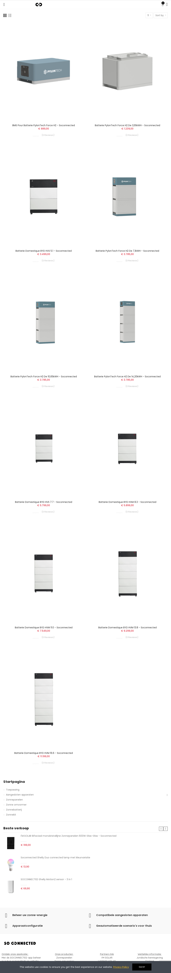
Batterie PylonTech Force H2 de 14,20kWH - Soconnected (127, 376)
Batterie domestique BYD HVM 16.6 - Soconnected (43, 753)
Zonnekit (11, 814)
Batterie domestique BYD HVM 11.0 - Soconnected (43, 627)
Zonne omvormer (16, 804)
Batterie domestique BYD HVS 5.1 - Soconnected (44, 250)
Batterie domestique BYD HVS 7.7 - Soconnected (43, 502)
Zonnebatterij (14, 809)
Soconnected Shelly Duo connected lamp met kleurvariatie (55, 857)
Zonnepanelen (14, 799)
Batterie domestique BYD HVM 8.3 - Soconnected (127, 502)
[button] (161, 829)
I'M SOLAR (107, 957)
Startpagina (14, 782)
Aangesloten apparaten (20, 794)
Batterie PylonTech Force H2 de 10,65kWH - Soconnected (44, 376)
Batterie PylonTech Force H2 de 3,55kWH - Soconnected (127, 125)
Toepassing (12, 789)
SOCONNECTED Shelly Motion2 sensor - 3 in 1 (46, 879)
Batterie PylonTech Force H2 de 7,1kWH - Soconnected (127, 250)
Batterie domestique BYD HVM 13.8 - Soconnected (127, 627)
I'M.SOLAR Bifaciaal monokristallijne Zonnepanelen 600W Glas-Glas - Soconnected (68, 836)
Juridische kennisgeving (149, 957)
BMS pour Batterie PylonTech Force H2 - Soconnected (43, 125)
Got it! (142, 966)
